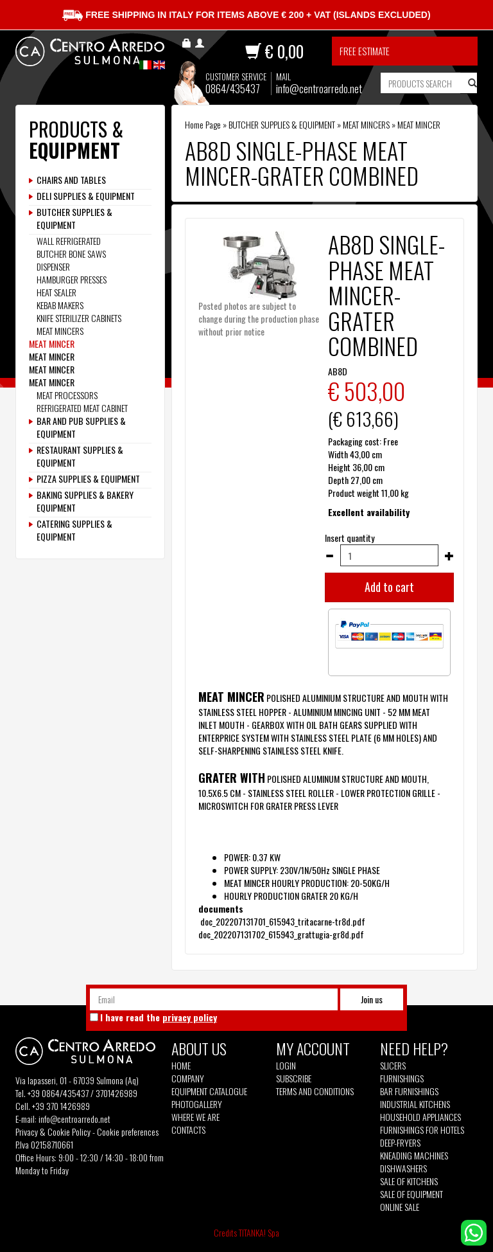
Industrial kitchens (415, 1104)
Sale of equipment (411, 1194)
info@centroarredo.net (319, 88)
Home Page (203, 124)
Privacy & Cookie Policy (53, 1131)
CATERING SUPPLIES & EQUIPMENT (74, 530)
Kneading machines (414, 1155)
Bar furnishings (409, 1091)
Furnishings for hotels (422, 1129)
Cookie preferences (128, 1131)
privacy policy (189, 1017)
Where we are (195, 1117)
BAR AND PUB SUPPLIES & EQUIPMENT (81, 427)
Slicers (393, 1065)
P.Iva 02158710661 (44, 1144)
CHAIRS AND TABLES (71, 180)
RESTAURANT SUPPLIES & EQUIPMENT (80, 456)
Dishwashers (403, 1168)
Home (181, 1065)
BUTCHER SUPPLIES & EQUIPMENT (282, 124)
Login (286, 1065)
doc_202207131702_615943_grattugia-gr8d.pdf (281, 934)
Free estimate (365, 51)
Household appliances (420, 1117)
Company (187, 1078)
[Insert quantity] (389, 555)
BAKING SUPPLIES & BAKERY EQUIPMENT (85, 501)
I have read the (158, 1017)
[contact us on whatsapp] (474, 1231)
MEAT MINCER (418, 124)
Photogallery (196, 1104)
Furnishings (402, 1078)
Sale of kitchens (409, 1181)
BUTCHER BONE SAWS (71, 253)
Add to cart (389, 586)
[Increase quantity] (449, 555)
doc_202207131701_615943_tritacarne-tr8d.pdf (282, 921)
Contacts (188, 1129)
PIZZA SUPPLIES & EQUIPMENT (88, 478)
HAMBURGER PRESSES (72, 279)
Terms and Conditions (315, 1091)
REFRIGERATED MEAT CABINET (82, 408)
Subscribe (293, 1078)
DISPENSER (53, 266)
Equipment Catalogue (209, 1091)
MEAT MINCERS (366, 124)
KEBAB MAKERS (60, 305)
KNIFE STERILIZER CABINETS (79, 318)
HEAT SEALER (56, 292)
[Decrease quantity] (329, 555)
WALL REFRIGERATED (69, 240)
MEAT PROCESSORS (67, 395)
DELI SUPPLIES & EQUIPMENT (86, 196)
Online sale (399, 1207)
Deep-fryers (400, 1142)
